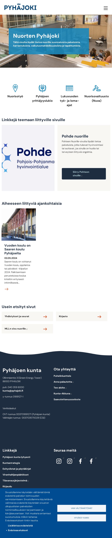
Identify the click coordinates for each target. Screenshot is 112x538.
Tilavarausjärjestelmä (16, 480)
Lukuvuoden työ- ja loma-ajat (69, 100)
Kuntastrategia (11, 462)
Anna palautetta (64, 381)
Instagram (62, 458)
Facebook (84, 458)
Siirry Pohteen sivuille (81, 173)
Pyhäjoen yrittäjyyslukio (42, 98)
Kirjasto (63, 316)
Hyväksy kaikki (81, 518)
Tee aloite (60, 387)
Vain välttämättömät (81, 508)
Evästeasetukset (18, 530)
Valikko (106, 8)
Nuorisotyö (15, 96)
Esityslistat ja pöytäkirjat (17, 468)
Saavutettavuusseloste (67, 399)
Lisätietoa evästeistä (20, 525)
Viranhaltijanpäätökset (16, 474)
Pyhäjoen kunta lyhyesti (16, 457)
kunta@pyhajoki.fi (13, 390)
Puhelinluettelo (62, 375)
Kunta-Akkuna (63, 393)
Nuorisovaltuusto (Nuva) (96, 98)
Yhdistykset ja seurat (17, 316)
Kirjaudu (7, 486)
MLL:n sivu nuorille (16, 328)
